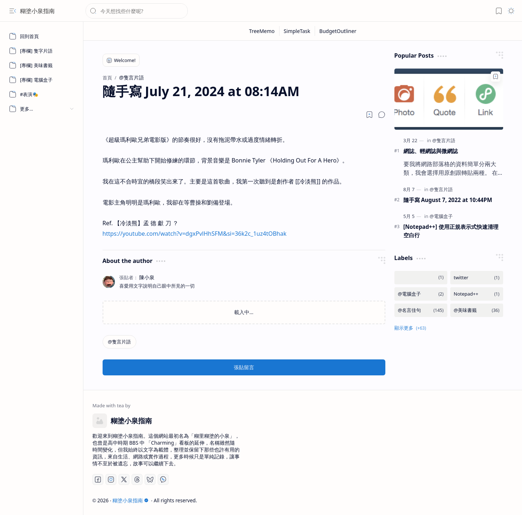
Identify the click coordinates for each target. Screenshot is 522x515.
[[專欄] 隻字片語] (41, 51)
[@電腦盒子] (441, 216)
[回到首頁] (41, 36)
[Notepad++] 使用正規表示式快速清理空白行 (450, 231)
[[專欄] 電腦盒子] (41, 80)
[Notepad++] (476, 294)
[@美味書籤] (476, 310)
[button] (12, 10)
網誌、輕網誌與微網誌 (430, 150)
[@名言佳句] (420, 310)
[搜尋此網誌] (136, 11)
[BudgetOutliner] (338, 31)
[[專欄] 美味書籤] (41, 65)
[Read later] (369, 114)
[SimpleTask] (297, 31)
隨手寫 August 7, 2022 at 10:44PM (447, 199)
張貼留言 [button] (244, 367)
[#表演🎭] (41, 94)
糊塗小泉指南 (37, 11)
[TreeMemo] (262, 31)
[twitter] (476, 277)
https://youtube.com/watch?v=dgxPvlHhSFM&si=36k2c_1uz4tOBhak (195, 234)
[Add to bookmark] (495, 76)
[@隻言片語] (120, 342)
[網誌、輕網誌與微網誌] (448, 99)
